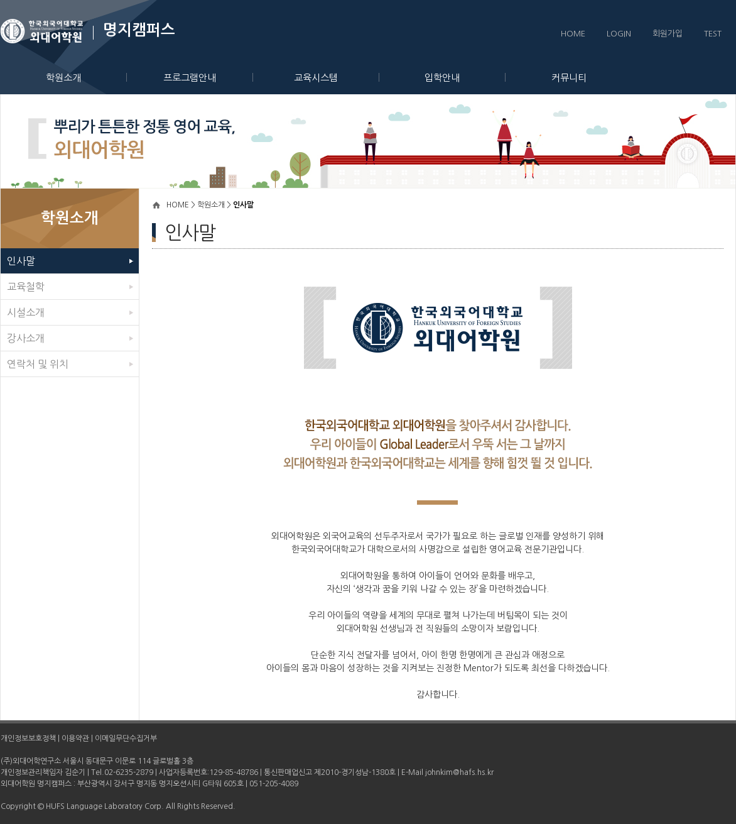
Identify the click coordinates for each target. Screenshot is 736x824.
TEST (713, 34)
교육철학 (26, 287)
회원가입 (667, 34)
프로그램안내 (208, 78)
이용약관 (75, 738)
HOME (573, 34)
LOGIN (619, 34)
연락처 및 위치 (37, 364)
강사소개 (26, 338)
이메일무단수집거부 (126, 738)
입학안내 (465, 78)
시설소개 (26, 312)
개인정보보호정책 (28, 738)
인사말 (21, 261)
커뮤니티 (569, 77)
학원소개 (86, 78)
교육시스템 (336, 78)
